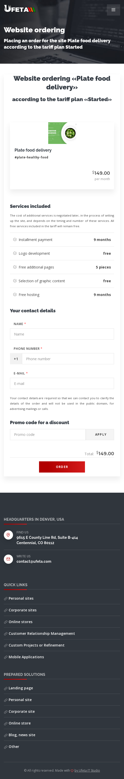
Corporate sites (20, 610)
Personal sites (18, 598)
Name (20, 324)
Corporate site (19, 711)
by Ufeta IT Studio (87, 770)
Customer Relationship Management (39, 633)
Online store (17, 723)
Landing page (18, 688)
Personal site (18, 699)
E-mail (21, 373)
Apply (101, 434)
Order (62, 467)
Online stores (18, 621)
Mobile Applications (24, 656)
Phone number (28, 348)
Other (11, 746)
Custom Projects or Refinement (34, 645)
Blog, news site (19, 734)
